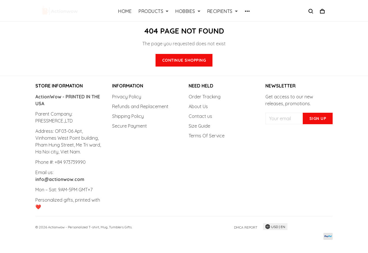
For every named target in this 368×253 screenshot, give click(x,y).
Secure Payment (129, 126)
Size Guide (199, 126)
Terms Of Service (207, 136)
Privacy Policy (126, 97)
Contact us (200, 116)
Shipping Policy (128, 116)
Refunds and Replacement (140, 106)
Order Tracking (205, 97)
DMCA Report (245, 227)
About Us (198, 106)
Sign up (317, 118)
